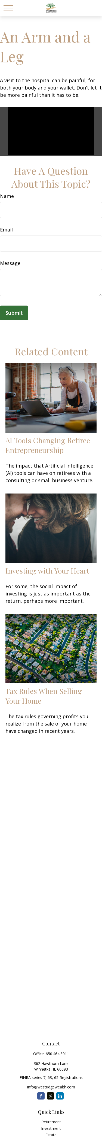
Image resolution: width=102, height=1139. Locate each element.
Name (7, 196)
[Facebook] (41, 1096)
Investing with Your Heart (47, 570)
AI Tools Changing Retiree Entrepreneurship (47, 445)
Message (10, 263)
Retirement (51, 1121)
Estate (51, 1134)
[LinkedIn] (60, 1096)
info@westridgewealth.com (51, 1087)
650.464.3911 (57, 1053)
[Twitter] (50, 1096)
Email (6, 229)
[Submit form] (14, 313)
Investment (51, 1128)
